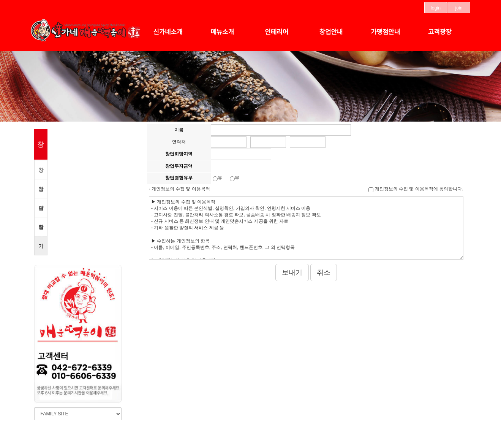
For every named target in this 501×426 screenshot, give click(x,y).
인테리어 (276, 32)
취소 (323, 272)
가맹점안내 (385, 32)
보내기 (292, 272)
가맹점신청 (41, 249)
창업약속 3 (41, 173)
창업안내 (331, 32)
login (436, 8)
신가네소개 (167, 32)
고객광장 (440, 32)
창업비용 (41, 230)
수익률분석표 (41, 211)
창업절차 (41, 192)
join (459, 8)
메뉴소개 (222, 32)
